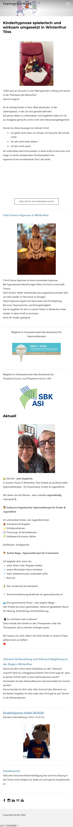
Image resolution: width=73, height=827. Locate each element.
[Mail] (17, 800)
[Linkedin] (13, 800)
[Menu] (68, 3)
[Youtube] (22, 800)
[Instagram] (8, 800)
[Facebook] (4, 800)
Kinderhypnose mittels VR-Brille (23, 712)
